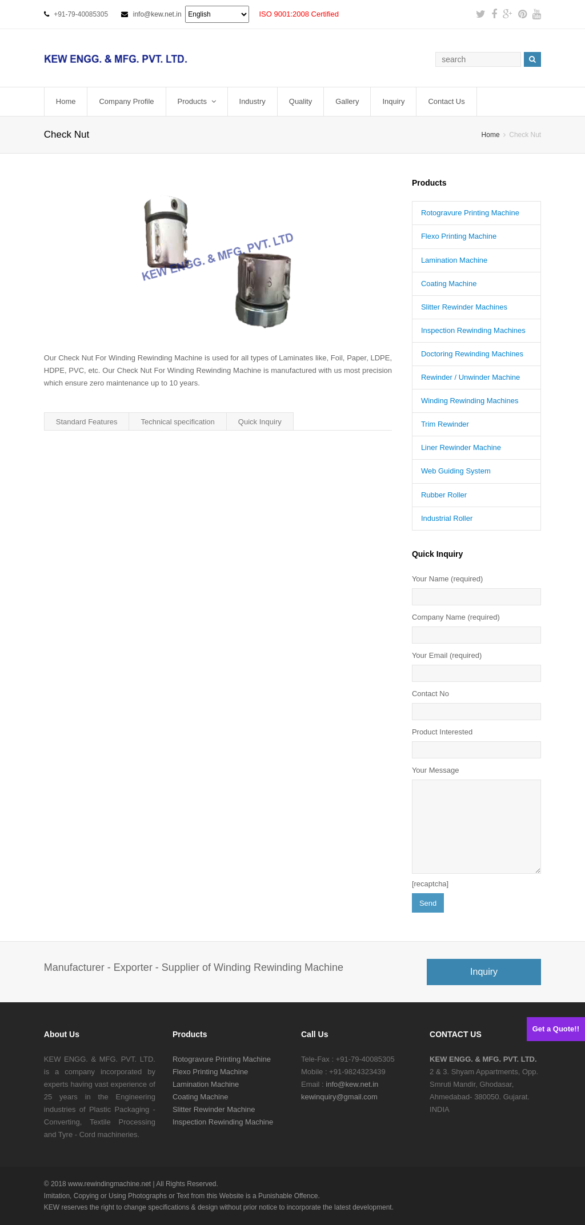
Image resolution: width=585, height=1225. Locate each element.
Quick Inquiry (260, 421)
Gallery (347, 101)
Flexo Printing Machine (458, 236)
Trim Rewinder (445, 424)
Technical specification (177, 421)
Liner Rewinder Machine (461, 447)
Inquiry (393, 101)
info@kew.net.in (157, 14)
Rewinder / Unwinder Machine (470, 377)
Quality (300, 101)
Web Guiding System (456, 471)
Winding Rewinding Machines (470, 400)
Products (197, 101)
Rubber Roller (444, 495)
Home (66, 101)
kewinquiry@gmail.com (339, 1097)
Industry (252, 101)
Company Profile (126, 101)
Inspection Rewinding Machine (223, 1122)
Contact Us (446, 101)
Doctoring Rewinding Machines (472, 354)
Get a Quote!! (555, 1029)
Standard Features (87, 421)
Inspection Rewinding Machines (473, 330)
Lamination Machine (454, 260)
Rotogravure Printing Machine (470, 212)
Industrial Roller (446, 518)
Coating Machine (449, 283)
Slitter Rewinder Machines (464, 307)
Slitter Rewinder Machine (214, 1109)
